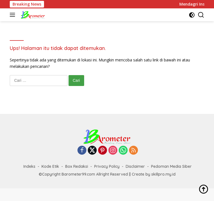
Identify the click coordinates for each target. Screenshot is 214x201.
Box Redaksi (76, 166)
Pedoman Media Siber (171, 166)
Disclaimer (135, 166)
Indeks (29, 166)
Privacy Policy (107, 166)
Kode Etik (50, 166)
